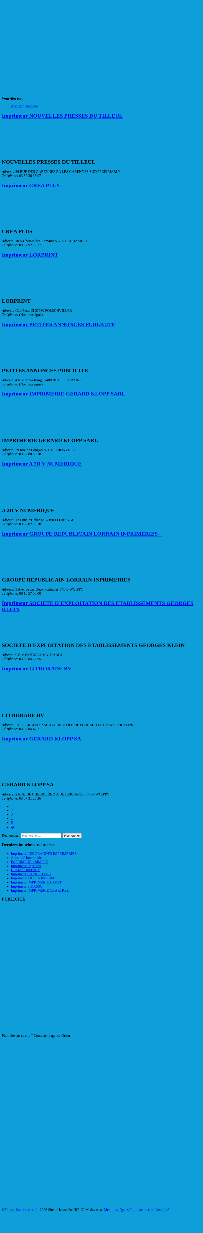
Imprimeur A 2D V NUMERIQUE (42, 464)
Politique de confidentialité (149, 1210)
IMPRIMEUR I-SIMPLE (29, 862)
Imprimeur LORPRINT (30, 255)
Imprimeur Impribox (26, 866)
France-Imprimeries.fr (21, 1210)
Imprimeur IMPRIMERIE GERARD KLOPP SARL (63, 394)
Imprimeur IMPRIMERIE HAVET (36, 882)
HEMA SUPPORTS (25, 870)
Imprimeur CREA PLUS (31, 185)
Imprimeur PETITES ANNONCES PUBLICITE (58, 324)
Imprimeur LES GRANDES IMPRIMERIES (43, 854)
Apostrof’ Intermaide (26, 858)
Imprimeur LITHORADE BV (36, 669)
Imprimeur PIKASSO (27, 886)
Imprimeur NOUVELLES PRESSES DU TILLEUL (62, 116)
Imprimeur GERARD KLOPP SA (41, 739)
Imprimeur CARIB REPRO (31, 874)
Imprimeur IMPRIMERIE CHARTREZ (40, 890)
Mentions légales (116, 1210)
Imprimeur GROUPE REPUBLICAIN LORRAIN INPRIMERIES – (82, 534)
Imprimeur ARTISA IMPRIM (32, 878)
